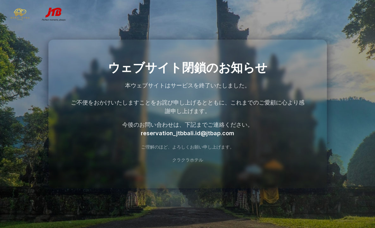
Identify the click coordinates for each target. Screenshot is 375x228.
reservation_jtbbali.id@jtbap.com (187, 133)
